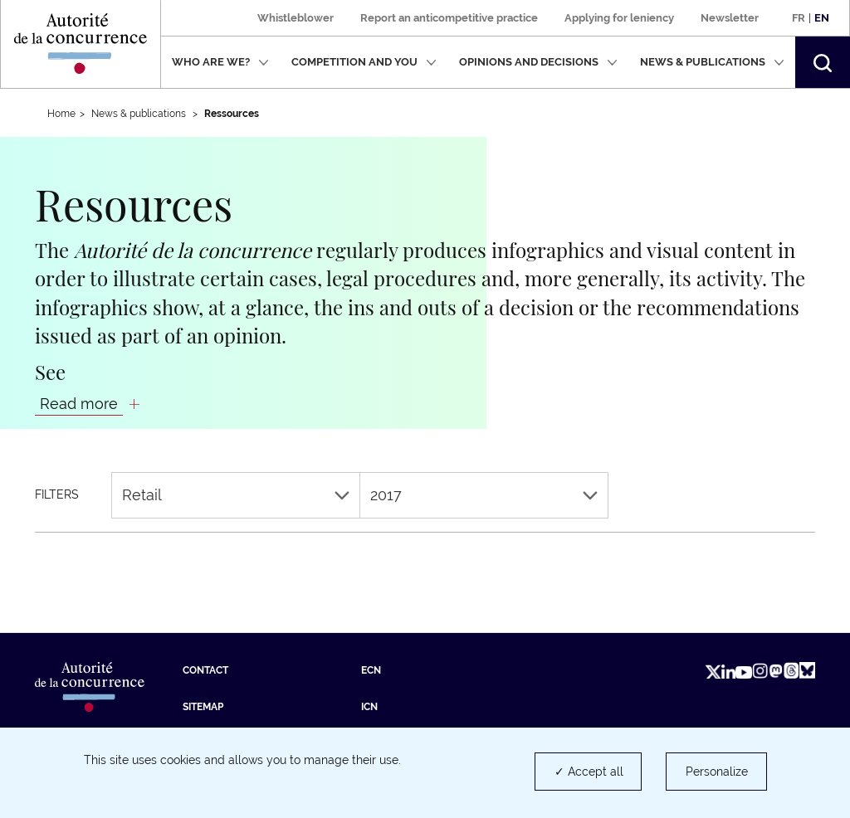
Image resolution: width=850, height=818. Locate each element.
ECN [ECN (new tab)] (371, 670)
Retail (235, 495)
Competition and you (364, 62)
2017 (484, 495)
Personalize (717, 771)
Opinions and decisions (538, 62)
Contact (205, 670)
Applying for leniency (619, 18)
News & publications (712, 62)
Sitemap (203, 707)
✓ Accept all (588, 771)
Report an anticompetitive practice (449, 18)
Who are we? (220, 62)
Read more (79, 403)
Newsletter (730, 18)
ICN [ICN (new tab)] (369, 707)
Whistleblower (295, 18)
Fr (798, 18)
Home (61, 113)
